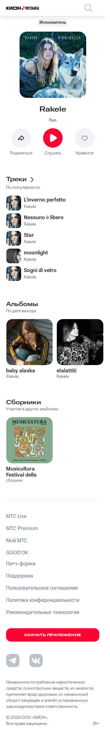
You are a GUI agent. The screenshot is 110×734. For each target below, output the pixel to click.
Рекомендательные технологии (42, 612)
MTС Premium (22, 528)
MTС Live (16, 516)
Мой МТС (16, 540)
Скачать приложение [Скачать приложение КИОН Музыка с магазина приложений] (52, 635)
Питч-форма (20, 563)
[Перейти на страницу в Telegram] (13, 660)
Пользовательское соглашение (42, 588)
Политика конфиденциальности (42, 600)
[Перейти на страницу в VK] (36, 660)
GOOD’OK (17, 553)
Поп (53, 120)
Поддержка (19, 576)
